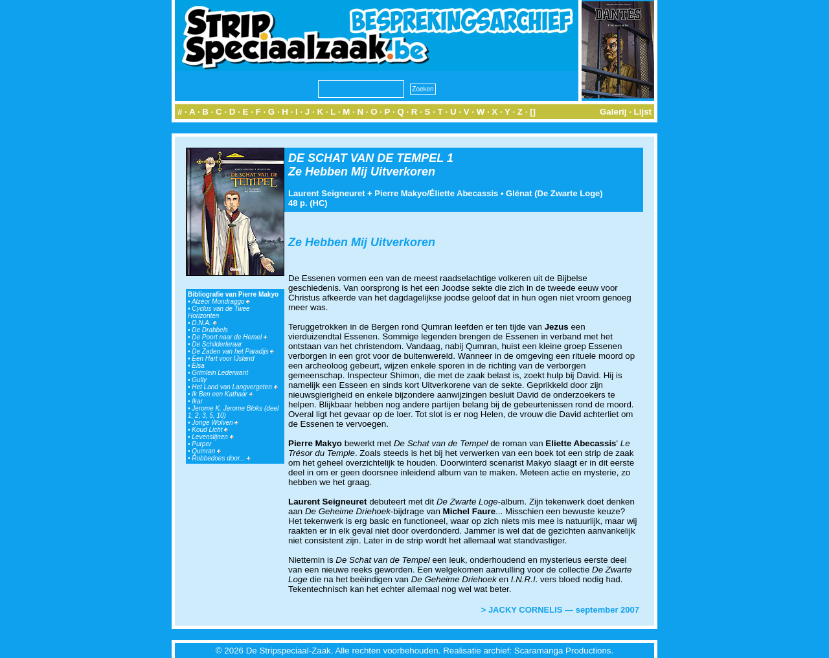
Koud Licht (210, 429)
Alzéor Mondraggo (221, 301)
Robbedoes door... (221, 458)
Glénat (519, 193)
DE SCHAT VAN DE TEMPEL (366, 158)
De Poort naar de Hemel (229, 337)
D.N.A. (204, 322)
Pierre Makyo (400, 193)
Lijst (643, 112)
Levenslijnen (212, 436)
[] (533, 112)
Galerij (613, 112)
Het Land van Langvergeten (234, 387)
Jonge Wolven (215, 422)
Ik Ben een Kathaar (222, 394)
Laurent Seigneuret (326, 193)
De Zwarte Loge (569, 193)
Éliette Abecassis (463, 193)
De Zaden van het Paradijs (233, 351)
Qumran (206, 451)
